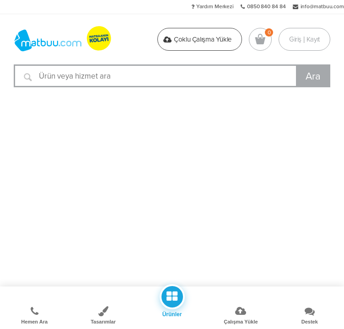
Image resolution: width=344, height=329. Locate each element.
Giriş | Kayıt (304, 39)
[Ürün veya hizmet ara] (172, 75)
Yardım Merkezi (215, 6)
